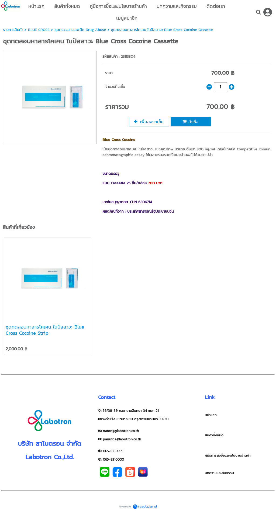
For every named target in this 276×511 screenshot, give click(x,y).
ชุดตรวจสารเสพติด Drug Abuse (80, 30)
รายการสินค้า (13, 30)
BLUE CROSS (39, 30)
